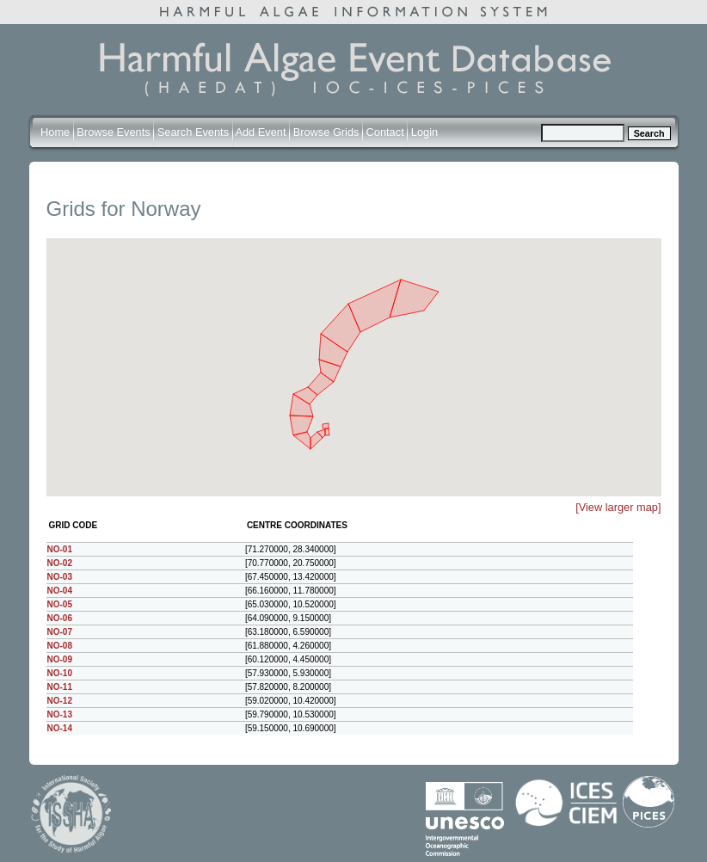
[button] (422, 263)
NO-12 (59, 700)
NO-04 (59, 590)
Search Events (193, 132)
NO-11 (59, 687)
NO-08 (59, 645)
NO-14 (59, 728)
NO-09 (59, 659)
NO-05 (59, 604)
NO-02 (59, 563)
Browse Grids (326, 132)
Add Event (260, 132)
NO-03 (59, 577)
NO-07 (59, 632)
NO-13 (59, 714)
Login (424, 132)
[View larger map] (618, 507)
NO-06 (59, 618)
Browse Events (113, 132)
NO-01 (59, 549)
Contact (385, 132)
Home (55, 132)
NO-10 (59, 673)
